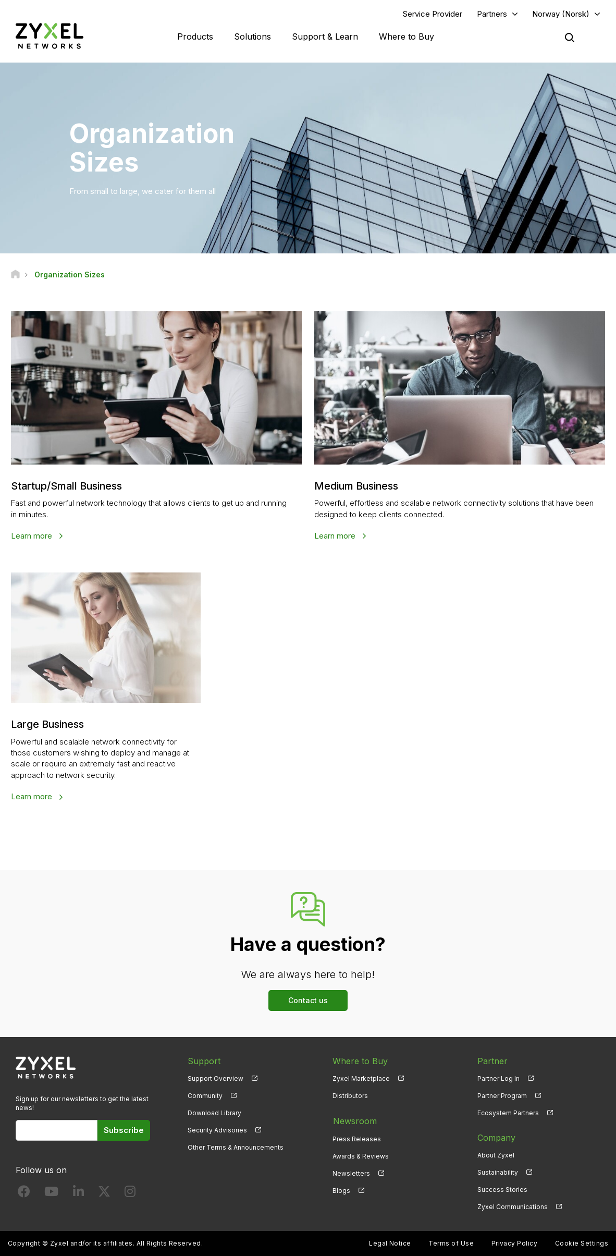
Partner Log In (498, 1078)
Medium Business (357, 486)
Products (195, 36)
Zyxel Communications (512, 1206)
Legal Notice (390, 1243)
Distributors (350, 1095)
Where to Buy (406, 36)
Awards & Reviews (360, 1155)
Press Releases (356, 1137)
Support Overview (215, 1078)
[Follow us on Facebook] (24, 1193)
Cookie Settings (581, 1243)
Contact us (308, 999)
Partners (492, 14)
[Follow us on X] (104, 1193)
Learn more (32, 536)
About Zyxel (495, 1155)
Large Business (48, 724)
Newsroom (354, 1120)
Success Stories (502, 1189)
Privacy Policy (514, 1243)
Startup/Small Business (68, 486)
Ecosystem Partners (508, 1112)
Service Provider (432, 14)
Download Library (214, 1112)
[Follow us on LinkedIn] (78, 1193)
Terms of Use (451, 1243)
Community (205, 1095)
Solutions (252, 36)
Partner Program (502, 1095)
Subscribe (124, 1130)
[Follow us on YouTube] (51, 1193)
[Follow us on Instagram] (130, 1193)
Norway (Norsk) (560, 14)
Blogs (341, 1189)
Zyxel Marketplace (361, 1078)
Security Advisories (217, 1129)
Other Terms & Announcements (236, 1147)
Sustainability (497, 1172)
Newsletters (351, 1172)
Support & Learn (325, 36)
